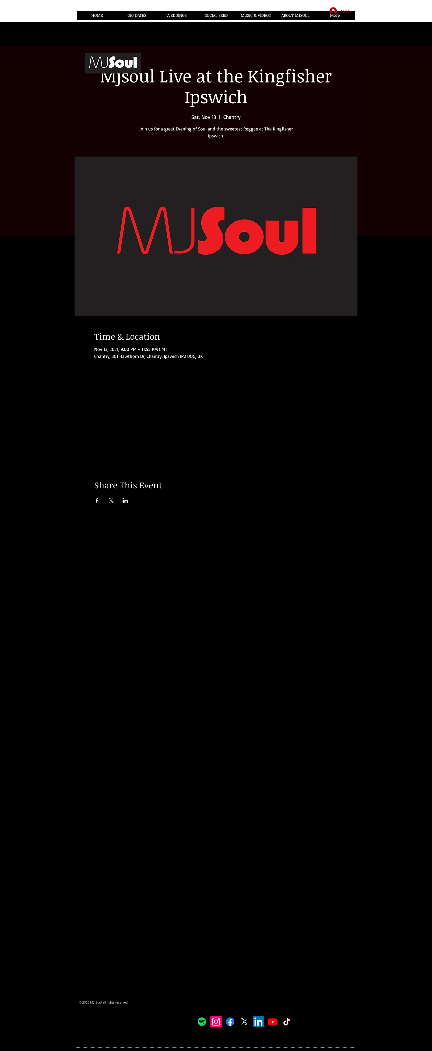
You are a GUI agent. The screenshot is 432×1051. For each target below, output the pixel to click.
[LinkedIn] (258, 1021)
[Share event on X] (111, 500)
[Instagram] (216, 1021)
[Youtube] (272, 1021)
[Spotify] (201, 1021)
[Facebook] (230, 1021)
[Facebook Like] (298, 1021)
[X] (244, 1021)
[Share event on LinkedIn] (125, 500)
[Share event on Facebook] (97, 500)
